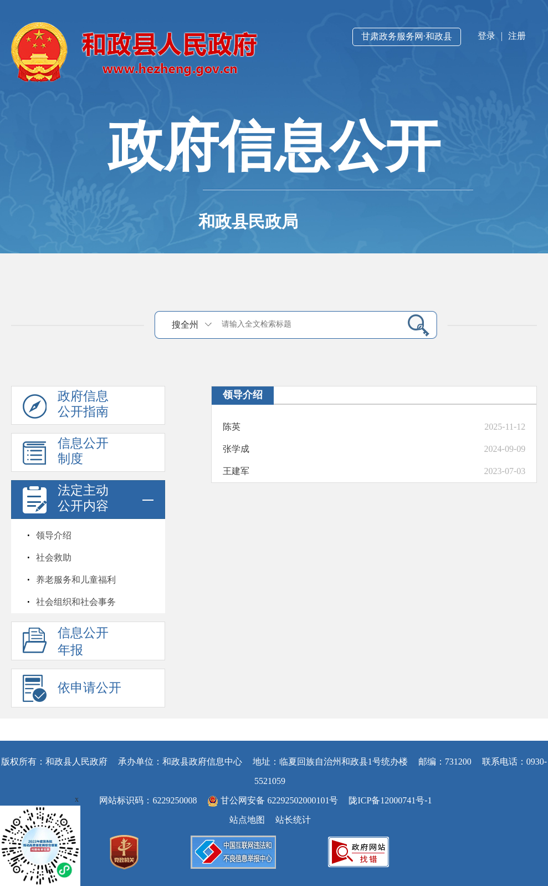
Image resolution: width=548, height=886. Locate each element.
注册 (517, 35)
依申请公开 (89, 688)
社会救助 (53, 557)
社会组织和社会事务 (76, 602)
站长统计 (293, 819)
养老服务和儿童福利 (76, 579)
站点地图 (247, 819)
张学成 (236, 449)
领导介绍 (53, 535)
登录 (486, 35)
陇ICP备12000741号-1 (390, 800)
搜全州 (185, 324)
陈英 (231, 426)
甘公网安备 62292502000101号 (273, 800)
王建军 (236, 471)
